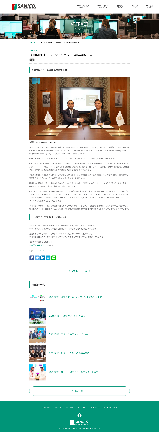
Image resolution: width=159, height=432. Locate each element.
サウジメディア (83, 7)
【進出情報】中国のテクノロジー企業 (64, 313)
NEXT (84, 268)
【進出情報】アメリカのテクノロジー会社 (66, 331)
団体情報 (119, 7)
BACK (74, 268)
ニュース (134, 7)
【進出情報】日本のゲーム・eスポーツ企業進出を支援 (72, 294)
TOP (30, 42)
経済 (31, 59)
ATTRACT (37, 42)
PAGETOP (79, 388)
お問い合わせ (36, 244)
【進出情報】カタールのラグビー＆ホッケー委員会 (70, 369)
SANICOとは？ (102, 7)
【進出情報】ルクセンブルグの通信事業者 (66, 350)
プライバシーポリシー (109, 405)
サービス (149, 7)
